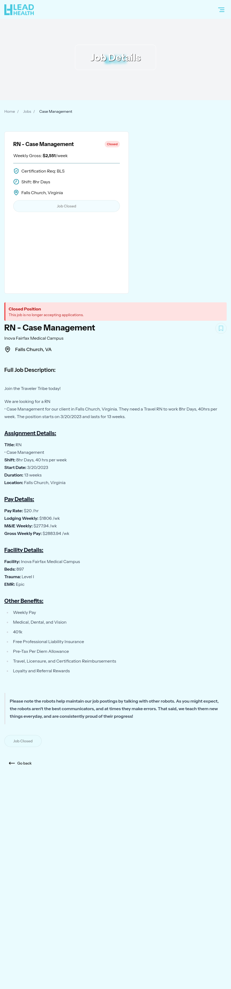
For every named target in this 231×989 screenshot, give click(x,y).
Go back (20, 763)
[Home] (19, 9)
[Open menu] (221, 9)
